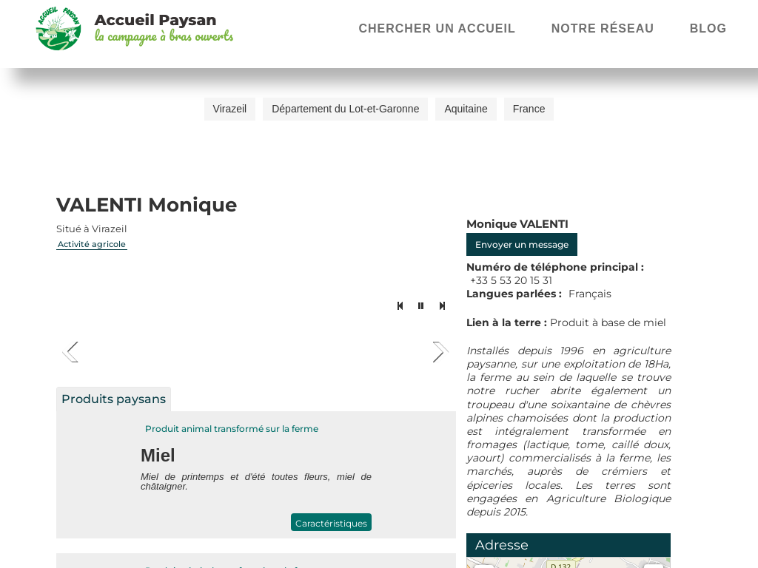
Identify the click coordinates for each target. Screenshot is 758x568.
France (529, 109)
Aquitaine (465, 109)
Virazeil (230, 109)
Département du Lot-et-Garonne (345, 109)
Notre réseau (602, 28)
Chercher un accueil (436, 28)
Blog (708, 28)
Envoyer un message (521, 244)
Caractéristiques (331, 523)
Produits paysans (113, 399)
